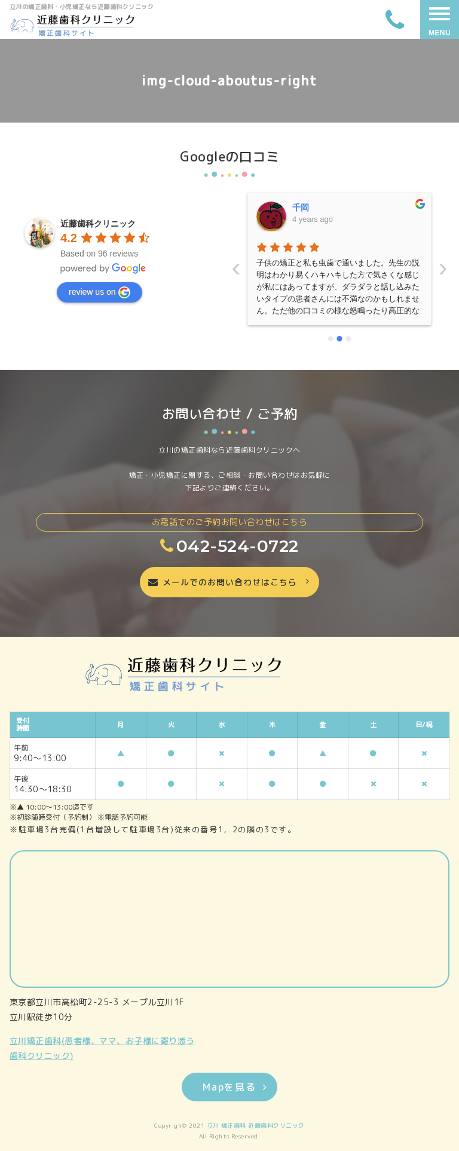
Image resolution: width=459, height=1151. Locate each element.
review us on (99, 292)
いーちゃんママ (321, 207)
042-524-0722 (229, 546)
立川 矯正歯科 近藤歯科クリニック (256, 1125)
